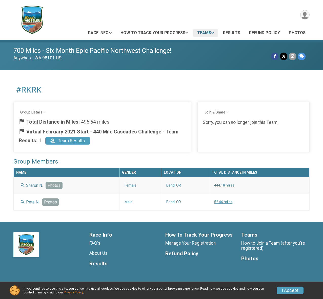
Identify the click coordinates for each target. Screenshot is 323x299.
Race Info (98, 32)
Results (231, 32)
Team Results (67, 140)
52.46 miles (223, 202)
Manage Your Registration (190, 243)
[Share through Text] (302, 56)
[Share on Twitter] (283, 56)
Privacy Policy (73, 292)
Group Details (31, 112)
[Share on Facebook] (274, 56)
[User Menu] (305, 14)
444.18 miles (224, 185)
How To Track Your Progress (152, 32)
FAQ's (94, 243)
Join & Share (214, 112)
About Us (98, 253)
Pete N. (30, 202)
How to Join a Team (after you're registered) (273, 246)
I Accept (290, 290)
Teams (204, 32)
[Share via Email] (292, 56)
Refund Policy (264, 32)
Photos (297, 32)
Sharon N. (32, 185)
